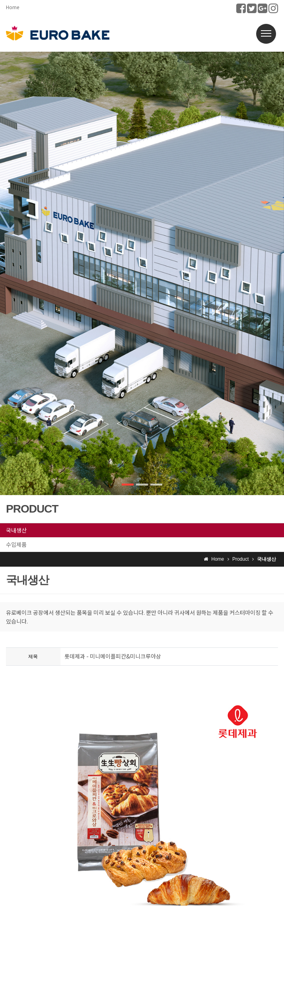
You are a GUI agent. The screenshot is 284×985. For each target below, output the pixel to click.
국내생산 (16, 530)
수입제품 (16, 544)
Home (12, 7)
